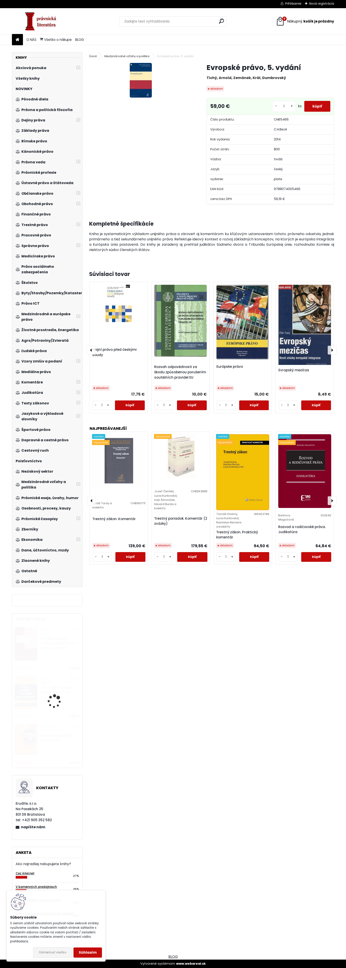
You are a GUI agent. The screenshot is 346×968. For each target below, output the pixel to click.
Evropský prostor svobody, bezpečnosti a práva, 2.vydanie (59, 643)
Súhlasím (88, 952)
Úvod (93, 56)
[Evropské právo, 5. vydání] (141, 80)
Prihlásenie (293, 3)
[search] (221, 21)
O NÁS (31, 39)
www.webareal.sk (191, 963)
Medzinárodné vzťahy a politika (126, 56)
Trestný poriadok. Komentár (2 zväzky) (180, 521)
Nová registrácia (321, 3)
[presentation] (91, 350)
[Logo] (42, 21)
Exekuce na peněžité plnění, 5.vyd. (56, 738)
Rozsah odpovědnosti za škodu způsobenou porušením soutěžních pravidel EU (180, 372)
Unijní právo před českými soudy (114, 352)
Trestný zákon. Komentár (114, 519)
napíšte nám (33, 827)
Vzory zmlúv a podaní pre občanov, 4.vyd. (58, 690)
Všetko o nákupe (56, 39)
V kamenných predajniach (36, 887)
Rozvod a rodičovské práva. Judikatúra (302, 529)
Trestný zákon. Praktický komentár (237, 535)
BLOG (79, 39)
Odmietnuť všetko (52, 952)
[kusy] (282, 106)
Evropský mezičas (293, 370)
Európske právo (229, 366)
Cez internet (25, 873)
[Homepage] (17, 40)
